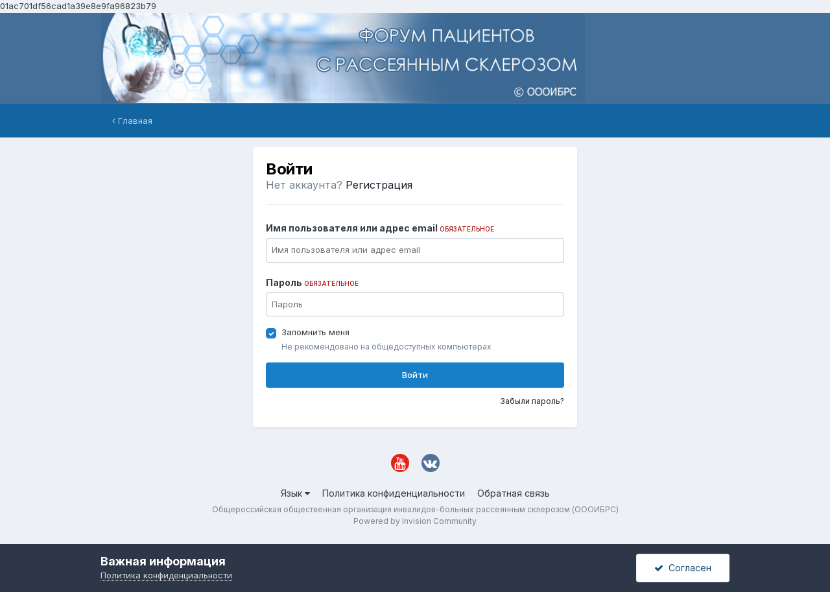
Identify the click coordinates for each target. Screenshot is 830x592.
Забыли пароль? (532, 401)
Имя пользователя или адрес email (380, 227)
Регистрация (379, 184)
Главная (132, 120)
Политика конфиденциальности (393, 493)
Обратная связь (513, 493)
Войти (415, 375)
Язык (295, 493)
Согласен (682, 567)
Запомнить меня (315, 332)
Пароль (312, 282)
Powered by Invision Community (415, 521)
